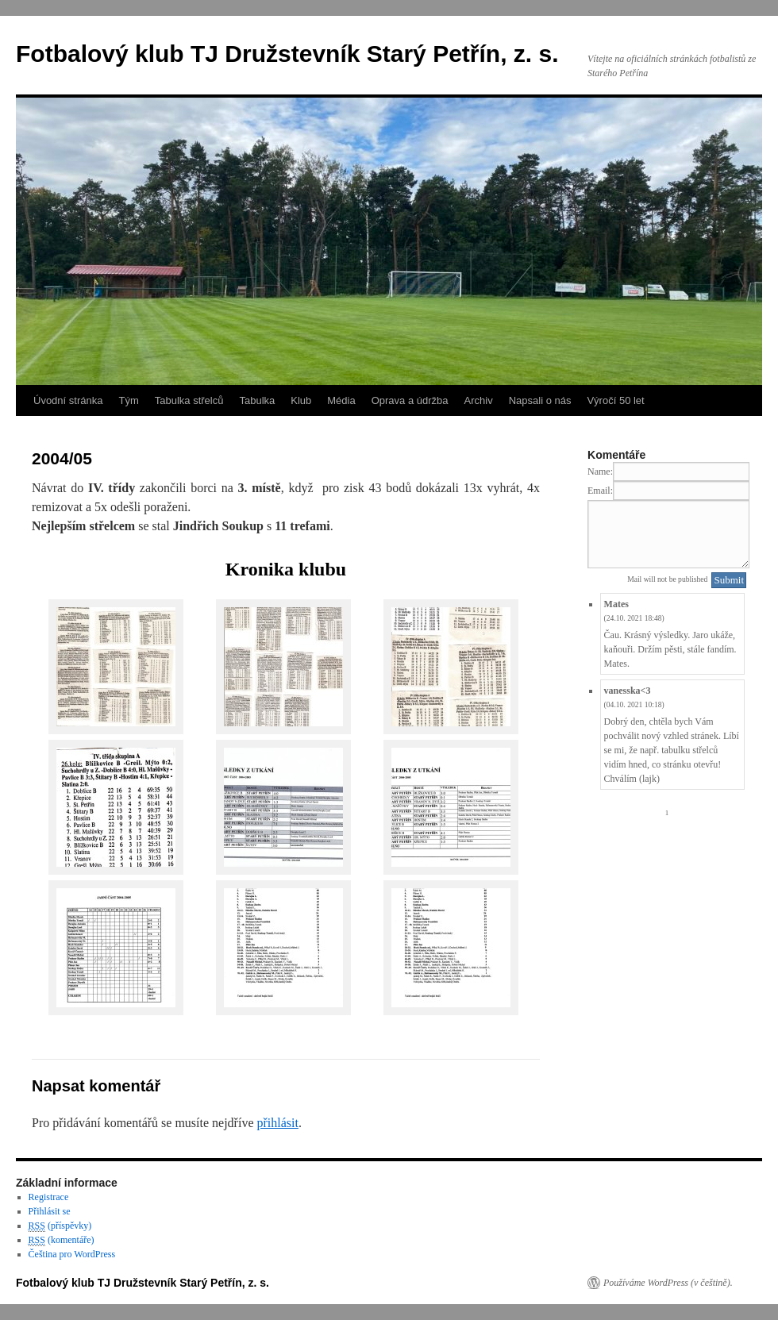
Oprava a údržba (410, 400)
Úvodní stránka (67, 400)
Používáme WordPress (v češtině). (668, 1282)
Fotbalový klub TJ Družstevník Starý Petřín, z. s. (287, 53)
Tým (128, 400)
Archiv (478, 400)
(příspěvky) (60, 1226)
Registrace (49, 1197)
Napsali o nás (540, 400)
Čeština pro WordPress (72, 1254)
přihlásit (277, 1123)
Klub (301, 400)
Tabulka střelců (189, 400)
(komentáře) (61, 1240)
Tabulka (257, 400)
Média (341, 400)
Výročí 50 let (615, 400)
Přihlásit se (50, 1211)
